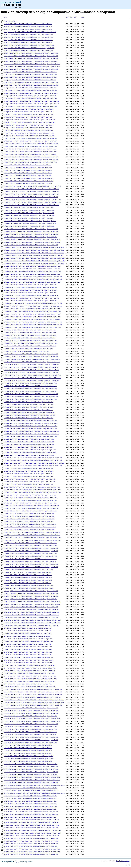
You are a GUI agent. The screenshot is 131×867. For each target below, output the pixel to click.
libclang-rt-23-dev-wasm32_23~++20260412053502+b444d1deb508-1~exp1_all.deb (33, 303)
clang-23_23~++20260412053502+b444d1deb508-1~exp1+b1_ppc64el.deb (29, 48)
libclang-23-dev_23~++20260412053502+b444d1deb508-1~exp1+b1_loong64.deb (32, 239)
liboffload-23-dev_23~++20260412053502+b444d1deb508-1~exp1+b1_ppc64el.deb (32, 540)
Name (5, 17)
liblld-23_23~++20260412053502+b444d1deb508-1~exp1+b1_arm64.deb (28, 404)
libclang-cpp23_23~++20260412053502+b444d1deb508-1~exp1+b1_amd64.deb (30, 285)
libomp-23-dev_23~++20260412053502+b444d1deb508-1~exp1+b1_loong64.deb (31, 564)
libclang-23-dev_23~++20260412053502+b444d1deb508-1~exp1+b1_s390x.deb (31, 245)
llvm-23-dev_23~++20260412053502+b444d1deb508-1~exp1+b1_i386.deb (29, 673)
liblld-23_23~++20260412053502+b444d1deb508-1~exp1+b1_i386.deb (28, 410)
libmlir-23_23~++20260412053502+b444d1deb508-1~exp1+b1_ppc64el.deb (30, 527)
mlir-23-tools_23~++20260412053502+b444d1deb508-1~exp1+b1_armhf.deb (30, 806)
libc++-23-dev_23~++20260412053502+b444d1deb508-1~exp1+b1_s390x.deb (30, 162)
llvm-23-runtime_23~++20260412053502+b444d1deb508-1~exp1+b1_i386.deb (30, 716)
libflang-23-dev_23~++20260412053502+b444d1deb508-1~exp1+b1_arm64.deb (31, 356)
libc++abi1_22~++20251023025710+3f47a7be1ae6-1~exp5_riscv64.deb (28, 207)
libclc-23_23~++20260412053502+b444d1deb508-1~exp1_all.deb (26, 351)
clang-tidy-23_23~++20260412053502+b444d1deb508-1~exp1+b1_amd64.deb (30, 72)
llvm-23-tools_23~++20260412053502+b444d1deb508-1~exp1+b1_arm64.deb (30, 729)
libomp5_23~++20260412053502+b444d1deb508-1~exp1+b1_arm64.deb (28, 577)
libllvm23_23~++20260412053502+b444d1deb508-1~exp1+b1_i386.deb (28, 476)
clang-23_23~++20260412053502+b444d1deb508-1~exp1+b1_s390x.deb (28, 50)
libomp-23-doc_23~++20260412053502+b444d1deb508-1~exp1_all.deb (28, 569)
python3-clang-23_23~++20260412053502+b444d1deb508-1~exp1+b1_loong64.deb (32, 830)
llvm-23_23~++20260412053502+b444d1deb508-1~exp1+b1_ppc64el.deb (28, 758)
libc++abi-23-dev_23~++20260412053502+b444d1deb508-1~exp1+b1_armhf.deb (31, 194)
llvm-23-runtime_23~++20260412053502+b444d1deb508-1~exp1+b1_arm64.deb (31, 710)
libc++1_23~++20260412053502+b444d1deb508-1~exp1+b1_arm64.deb (28, 170)
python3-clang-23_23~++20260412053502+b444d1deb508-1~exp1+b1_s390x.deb (31, 836)
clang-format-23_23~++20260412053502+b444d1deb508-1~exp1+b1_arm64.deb (31, 56)
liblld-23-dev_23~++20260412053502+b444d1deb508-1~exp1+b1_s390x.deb (30, 399)
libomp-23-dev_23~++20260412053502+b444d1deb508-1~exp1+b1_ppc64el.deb (31, 567)
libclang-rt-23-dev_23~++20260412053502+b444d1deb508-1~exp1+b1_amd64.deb (32, 311)
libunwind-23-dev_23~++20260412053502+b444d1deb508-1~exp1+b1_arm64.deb (31, 612)
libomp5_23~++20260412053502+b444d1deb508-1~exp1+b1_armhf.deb (28, 580)
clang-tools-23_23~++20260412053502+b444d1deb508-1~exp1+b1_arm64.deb (30, 93)
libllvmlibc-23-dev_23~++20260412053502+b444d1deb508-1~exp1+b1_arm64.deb (32, 490)
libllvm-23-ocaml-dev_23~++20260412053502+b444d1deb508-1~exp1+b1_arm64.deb (33, 460)
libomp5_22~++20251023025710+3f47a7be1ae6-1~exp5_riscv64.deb (27, 572)
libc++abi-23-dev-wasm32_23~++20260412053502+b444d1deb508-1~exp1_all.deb (32, 186)
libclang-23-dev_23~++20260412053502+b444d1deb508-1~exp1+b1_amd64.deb (31, 229)
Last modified (71, 17)
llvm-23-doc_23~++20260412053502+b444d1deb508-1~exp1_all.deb (27, 684)
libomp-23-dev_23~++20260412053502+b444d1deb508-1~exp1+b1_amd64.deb (30, 553)
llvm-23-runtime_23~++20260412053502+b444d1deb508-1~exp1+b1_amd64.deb (31, 708)
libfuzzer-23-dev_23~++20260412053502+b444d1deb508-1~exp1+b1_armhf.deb (31, 370)
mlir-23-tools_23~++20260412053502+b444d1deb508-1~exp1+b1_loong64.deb (31, 812)
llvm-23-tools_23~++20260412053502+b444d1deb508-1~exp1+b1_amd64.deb (30, 726)
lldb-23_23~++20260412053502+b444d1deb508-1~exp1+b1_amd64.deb (28, 647)
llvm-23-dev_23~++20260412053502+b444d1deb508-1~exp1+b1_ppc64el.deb (30, 679)
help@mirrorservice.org (123, 861)
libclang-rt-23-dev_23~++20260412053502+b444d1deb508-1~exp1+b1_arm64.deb (32, 314)
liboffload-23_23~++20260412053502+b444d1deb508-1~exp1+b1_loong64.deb (31, 548)
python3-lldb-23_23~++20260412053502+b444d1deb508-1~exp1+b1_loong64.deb (32, 849)
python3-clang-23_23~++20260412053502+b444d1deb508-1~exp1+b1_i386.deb (31, 828)
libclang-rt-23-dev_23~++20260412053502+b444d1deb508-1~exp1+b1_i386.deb (32, 319)
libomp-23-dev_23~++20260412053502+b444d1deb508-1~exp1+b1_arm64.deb (30, 556)
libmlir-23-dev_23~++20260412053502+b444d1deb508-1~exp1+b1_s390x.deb (30, 511)
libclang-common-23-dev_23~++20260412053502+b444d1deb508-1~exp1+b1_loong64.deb (34, 258)
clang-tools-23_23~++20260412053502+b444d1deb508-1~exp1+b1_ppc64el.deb (31, 104)
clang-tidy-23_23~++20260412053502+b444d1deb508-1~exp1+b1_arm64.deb (30, 74)
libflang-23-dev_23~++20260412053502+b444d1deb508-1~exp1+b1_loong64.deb (32, 359)
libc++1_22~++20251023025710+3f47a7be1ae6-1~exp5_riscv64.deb (27, 165)
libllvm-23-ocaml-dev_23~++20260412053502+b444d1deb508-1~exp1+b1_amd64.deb (33, 458)
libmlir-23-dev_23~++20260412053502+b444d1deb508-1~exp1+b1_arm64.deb (30, 498)
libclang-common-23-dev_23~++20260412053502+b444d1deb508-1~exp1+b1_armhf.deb (34, 253)
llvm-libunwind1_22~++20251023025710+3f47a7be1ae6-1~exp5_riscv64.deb (30, 764)
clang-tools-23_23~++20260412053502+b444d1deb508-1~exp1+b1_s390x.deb (30, 106)
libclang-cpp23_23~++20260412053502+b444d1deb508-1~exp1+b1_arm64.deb (30, 287)
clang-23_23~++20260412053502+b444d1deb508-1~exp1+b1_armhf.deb (28, 40)
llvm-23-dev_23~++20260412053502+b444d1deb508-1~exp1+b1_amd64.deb (29, 665)
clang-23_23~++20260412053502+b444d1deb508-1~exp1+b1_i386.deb (28, 42)
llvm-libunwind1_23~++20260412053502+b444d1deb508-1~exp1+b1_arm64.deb (31, 769)
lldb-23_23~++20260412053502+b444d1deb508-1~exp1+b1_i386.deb (27, 655)
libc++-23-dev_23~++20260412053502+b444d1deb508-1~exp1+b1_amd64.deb (30, 146)
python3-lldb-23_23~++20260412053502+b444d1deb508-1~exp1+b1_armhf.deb (31, 844)
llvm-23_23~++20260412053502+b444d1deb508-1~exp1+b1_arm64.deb (28, 748)
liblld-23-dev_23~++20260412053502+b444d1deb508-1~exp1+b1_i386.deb (30, 391)
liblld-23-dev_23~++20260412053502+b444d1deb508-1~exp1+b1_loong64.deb (31, 394)
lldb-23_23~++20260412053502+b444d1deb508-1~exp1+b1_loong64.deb (28, 657)
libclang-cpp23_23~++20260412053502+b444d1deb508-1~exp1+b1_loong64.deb (31, 295)
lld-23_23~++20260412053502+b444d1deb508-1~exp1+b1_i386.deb (27, 636)
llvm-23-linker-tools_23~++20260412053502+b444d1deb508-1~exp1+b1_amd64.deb (33, 689)
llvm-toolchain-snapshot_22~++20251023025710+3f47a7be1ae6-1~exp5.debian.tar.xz (34, 785)
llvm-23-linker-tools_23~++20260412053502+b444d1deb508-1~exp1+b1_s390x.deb (33, 705)
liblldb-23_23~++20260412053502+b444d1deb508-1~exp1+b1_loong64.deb (30, 450)
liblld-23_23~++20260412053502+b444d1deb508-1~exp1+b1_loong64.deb (29, 412)
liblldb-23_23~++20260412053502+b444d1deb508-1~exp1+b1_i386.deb (28, 447)
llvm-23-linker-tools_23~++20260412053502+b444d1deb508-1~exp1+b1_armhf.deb (33, 695)
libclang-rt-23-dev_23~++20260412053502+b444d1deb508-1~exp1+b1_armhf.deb (32, 317)
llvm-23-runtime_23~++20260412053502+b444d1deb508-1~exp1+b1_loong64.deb (32, 718)
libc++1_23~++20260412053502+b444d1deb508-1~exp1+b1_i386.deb (27, 175)
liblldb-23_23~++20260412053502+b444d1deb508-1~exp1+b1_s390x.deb (29, 455)
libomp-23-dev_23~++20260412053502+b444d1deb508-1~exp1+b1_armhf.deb (30, 559)
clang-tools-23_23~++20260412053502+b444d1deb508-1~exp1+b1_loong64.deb (31, 101)
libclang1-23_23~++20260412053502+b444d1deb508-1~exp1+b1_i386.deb (29, 338)
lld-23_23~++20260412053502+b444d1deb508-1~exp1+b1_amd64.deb (27, 628)
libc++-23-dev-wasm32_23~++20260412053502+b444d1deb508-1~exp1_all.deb (31, 144)
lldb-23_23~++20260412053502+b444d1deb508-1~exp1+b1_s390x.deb (28, 663)
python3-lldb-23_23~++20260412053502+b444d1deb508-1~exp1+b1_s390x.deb (31, 854)
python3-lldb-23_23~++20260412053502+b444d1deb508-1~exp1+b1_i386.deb (30, 846)
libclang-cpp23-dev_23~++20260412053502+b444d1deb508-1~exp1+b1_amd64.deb (32, 266)
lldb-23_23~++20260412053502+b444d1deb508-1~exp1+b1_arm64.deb (28, 649)
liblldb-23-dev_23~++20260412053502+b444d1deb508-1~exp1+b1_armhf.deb (30, 426)
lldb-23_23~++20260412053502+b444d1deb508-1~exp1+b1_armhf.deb (28, 652)
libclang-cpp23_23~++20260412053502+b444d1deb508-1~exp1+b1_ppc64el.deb (31, 298)
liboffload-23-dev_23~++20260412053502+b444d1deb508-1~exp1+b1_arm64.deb (32, 535)
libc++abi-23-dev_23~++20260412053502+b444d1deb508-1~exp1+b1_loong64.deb (32, 199)
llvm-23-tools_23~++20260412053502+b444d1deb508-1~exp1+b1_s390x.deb (30, 742)
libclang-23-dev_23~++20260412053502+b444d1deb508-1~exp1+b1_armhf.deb (31, 234)
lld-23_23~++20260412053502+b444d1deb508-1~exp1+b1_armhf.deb (27, 633)
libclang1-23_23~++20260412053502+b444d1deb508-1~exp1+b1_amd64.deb (30, 330)
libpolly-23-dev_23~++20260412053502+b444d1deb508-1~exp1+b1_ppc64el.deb (32, 604)
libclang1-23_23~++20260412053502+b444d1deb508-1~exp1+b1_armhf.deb (30, 335)
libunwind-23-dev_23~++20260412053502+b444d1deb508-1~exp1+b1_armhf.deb (31, 615)
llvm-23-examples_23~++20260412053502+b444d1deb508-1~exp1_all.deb (29, 687)
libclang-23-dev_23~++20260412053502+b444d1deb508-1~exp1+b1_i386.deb (30, 237)
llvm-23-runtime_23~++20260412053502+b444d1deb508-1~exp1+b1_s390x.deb (31, 724)
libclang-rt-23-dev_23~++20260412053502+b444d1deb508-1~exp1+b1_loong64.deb (33, 322)
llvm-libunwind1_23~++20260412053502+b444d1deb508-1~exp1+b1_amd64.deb (31, 766)
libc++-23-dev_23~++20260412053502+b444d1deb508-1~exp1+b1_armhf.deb (30, 152)
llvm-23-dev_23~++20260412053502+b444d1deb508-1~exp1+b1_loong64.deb (30, 676)
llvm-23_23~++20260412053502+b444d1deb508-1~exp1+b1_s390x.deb (28, 761)
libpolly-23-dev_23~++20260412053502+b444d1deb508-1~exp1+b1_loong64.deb (32, 601)
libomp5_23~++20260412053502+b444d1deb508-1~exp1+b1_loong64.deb (28, 585)
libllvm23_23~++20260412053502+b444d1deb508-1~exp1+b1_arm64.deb (28, 471)
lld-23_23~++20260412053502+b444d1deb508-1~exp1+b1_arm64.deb (27, 631)
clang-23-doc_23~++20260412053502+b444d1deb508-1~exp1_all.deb (28, 29)
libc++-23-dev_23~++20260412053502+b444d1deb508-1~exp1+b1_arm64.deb (30, 149)
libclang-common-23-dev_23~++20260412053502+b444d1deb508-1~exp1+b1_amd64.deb (34, 247)
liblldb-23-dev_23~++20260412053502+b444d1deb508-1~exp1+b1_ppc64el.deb (31, 434)
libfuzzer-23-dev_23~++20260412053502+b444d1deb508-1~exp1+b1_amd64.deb (31, 364)
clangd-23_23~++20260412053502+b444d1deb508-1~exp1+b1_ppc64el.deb (29, 122)
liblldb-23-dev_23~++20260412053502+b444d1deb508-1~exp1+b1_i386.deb (30, 428)
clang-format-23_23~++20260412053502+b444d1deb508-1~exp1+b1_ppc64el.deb (32, 66)
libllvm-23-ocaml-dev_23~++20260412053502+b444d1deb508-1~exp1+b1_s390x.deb (33, 466)
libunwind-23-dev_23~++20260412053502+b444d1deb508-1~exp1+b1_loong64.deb (32, 620)
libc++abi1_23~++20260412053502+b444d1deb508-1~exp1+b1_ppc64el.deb (30, 223)
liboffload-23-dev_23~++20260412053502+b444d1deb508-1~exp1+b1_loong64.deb (32, 537)
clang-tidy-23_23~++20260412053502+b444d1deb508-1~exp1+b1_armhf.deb (30, 77)
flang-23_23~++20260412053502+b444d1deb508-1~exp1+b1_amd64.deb (28, 128)
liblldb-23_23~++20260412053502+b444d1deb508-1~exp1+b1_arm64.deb (29, 442)
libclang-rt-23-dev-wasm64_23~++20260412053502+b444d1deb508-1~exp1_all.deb (33, 306)
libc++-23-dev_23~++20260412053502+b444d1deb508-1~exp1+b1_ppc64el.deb (31, 160)
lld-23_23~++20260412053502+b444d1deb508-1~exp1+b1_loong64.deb (28, 639)
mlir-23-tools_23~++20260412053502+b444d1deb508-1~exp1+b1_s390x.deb (30, 817)
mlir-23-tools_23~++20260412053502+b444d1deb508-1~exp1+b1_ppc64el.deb (31, 814)
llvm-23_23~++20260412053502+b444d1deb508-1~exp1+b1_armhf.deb (28, 750)
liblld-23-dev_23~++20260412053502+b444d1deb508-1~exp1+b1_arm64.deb (30, 386)
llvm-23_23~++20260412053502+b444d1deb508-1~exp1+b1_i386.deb (27, 753)
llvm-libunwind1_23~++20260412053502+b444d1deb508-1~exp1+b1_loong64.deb (32, 777)
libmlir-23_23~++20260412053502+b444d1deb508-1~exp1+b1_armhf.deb (29, 519)
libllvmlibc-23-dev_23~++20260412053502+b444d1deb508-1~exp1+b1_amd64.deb (32, 487)
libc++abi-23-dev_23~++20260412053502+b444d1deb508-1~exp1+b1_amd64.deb (31, 189)
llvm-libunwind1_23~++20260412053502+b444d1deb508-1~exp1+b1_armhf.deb (31, 772)
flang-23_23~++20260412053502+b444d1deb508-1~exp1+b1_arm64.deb (28, 130)
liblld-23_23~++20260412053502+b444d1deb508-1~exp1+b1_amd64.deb (28, 402)
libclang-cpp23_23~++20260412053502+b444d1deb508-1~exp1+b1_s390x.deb (30, 301)
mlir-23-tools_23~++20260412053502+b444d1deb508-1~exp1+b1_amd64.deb (30, 801)
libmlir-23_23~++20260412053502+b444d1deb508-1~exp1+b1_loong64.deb (30, 524)
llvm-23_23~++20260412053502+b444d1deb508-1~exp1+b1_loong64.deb (28, 756)
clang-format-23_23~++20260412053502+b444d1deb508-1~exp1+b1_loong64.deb (32, 64)
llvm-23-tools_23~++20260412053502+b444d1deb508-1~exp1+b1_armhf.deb (30, 732)
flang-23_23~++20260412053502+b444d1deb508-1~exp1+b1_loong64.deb (29, 133)
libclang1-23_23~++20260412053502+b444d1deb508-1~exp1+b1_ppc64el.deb (30, 343)
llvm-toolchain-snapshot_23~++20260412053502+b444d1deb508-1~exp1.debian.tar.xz (34, 793)
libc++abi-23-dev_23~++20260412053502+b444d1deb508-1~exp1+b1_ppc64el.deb (32, 202)
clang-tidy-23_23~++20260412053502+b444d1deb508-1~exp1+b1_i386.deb (30, 80)
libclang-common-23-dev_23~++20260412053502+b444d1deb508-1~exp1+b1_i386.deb (33, 255)
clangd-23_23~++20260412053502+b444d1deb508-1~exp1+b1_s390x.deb (28, 125)
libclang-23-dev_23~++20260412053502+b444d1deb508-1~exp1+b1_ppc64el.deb (32, 242)
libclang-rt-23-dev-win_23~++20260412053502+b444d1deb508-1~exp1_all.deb (32, 309)
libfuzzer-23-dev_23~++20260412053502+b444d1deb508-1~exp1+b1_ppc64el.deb (32, 378)
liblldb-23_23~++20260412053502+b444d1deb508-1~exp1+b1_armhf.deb (29, 444)
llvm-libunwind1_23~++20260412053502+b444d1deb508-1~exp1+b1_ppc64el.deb (32, 780)
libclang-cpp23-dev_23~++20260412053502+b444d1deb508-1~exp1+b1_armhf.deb (32, 271)
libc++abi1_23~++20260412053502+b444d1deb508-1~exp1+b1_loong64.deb (30, 221)
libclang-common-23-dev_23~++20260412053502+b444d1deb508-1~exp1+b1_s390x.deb (34, 263)
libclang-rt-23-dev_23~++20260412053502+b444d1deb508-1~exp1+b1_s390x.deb (32, 327)
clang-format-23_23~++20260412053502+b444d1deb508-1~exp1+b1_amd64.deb (31, 53)
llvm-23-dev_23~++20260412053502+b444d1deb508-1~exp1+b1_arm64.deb (29, 668)
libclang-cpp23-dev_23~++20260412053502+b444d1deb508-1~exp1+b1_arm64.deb (32, 269)
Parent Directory (10, 21)
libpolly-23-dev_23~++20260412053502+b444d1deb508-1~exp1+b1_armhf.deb (31, 596)
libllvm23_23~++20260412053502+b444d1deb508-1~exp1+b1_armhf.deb (28, 474)
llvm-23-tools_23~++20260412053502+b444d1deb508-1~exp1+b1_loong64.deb (31, 737)
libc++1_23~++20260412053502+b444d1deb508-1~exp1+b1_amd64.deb (28, 168)
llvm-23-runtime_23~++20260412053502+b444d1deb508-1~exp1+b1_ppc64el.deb (32, 721)
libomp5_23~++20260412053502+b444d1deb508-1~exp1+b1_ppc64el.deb (28, 588)
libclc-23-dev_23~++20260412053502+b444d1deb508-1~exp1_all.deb (28, 349)
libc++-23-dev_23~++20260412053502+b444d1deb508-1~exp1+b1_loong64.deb (31, 157)
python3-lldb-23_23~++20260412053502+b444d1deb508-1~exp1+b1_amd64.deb (31, 838)
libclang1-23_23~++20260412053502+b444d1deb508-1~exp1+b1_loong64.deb (30, 341)
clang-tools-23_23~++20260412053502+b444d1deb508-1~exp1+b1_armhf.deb (30, 96)
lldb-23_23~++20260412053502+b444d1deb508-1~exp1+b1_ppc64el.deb (28, 660)
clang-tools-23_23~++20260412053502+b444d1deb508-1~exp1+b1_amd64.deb (30, 90)
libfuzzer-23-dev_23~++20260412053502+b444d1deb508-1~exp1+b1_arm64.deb (31, 367)
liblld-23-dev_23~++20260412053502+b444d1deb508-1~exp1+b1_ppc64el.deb (31, 396)
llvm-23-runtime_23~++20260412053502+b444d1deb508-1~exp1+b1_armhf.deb (31, 713)
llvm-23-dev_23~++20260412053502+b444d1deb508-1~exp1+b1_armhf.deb (29, 671)
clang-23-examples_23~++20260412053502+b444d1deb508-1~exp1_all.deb (30, 32)
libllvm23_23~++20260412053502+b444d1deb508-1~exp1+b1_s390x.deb (28, 484)
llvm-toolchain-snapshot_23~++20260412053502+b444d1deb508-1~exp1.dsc (30, 796)
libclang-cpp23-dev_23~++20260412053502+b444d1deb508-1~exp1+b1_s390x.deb (32, 282)
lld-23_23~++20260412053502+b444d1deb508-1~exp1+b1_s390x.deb (27, 644)
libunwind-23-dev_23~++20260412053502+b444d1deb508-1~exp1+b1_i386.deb (31, 617)
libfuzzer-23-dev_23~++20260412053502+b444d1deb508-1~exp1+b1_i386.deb (31, 372)
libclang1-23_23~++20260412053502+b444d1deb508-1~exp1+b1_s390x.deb (30, 346)
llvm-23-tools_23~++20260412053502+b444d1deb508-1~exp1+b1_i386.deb (30, 734)
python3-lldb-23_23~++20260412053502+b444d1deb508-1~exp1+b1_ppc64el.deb (32, 852)
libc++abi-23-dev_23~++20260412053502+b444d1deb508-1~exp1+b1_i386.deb (31, 197)
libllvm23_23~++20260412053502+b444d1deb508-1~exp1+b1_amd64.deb (28, 468)
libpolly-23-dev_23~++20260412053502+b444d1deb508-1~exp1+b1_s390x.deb (31, 607)
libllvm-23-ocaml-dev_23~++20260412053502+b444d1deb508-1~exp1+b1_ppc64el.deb (34, 463)
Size (82, 17)
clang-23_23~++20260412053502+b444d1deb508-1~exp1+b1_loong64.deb (29, 45)
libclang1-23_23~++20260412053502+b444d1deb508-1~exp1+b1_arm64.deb (30, 333)
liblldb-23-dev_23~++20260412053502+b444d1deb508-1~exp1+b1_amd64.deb (30, 420)
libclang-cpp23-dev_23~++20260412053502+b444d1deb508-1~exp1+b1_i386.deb (32, 274)
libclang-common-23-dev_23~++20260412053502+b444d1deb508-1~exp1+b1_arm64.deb (34, 250)
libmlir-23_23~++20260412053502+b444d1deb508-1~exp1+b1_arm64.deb (29, 516)
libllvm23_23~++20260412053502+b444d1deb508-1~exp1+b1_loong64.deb (29, 479)
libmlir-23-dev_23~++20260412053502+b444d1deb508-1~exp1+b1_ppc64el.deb (31, 508)
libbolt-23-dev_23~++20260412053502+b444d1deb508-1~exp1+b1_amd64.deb (30, 138)
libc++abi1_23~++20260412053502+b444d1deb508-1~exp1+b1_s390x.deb (29, 226)
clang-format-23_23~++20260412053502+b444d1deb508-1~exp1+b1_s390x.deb (31, 69)
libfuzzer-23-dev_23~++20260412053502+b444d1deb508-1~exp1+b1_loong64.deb (32, 375)
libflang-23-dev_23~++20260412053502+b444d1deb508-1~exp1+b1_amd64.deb (31, 354)
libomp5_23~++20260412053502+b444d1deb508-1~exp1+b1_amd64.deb (28, 575)
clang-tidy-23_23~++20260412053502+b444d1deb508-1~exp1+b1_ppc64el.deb (31, 85)
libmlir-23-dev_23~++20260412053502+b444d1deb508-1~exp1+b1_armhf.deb (30, 500)
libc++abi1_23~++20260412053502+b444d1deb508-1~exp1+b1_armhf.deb (29, 215)
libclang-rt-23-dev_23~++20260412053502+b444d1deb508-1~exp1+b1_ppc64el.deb (33, 325)
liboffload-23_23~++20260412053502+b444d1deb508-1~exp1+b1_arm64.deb (30, 545)
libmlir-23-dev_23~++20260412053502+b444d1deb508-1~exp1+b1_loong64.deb (31, 506)
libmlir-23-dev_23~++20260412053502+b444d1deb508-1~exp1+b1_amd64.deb (30, 495)
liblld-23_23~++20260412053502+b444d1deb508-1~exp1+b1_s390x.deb (28, 418)
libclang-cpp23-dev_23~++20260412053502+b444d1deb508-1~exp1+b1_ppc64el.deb (33, 279)
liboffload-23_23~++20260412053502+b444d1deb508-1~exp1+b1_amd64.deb (30, 543)
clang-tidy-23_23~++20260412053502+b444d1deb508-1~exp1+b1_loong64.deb (31, 82)
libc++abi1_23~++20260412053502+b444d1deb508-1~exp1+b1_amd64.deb (29, 210)
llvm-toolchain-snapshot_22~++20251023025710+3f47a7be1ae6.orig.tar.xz (31, 790)
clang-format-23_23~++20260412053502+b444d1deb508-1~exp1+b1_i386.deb (30, 61)
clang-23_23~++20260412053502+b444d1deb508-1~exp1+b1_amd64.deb (28, 34)
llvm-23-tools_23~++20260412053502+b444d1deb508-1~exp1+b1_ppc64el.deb (31, 740)
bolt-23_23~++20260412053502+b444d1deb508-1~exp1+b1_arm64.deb (28, 26)
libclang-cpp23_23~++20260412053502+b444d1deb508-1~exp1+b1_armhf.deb (30, 290)
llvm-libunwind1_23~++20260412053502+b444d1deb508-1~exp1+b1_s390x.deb (31, 782)
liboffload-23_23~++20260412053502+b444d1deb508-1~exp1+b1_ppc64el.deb (31, 551)
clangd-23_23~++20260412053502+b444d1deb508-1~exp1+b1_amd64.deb (28, 109)
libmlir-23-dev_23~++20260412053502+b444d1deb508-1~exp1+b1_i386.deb (30, 503)
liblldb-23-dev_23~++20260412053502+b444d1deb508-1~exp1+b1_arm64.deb (30, 423)
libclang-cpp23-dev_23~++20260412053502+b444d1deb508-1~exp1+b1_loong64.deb (33, 277)
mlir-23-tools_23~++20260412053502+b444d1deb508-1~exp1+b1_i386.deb (30, 809)
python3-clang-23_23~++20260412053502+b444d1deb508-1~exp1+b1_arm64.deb (31, 822)
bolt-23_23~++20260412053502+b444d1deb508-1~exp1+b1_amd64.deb (28, 24)
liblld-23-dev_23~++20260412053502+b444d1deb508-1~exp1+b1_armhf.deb (30, 388)
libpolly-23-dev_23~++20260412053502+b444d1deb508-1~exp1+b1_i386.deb (30, 599)
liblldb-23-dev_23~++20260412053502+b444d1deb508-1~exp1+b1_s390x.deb (30, 436)
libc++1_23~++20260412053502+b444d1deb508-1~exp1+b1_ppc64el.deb (28, 181)
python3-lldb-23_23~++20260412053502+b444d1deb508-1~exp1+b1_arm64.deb (31, 841)
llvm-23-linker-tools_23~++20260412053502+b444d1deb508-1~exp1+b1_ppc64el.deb (34, 703)
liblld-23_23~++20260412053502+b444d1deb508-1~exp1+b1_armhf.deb (28, 407)
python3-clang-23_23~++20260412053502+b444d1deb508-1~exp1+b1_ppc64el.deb (32, 833)
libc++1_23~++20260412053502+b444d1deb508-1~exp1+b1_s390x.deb (28, 183)
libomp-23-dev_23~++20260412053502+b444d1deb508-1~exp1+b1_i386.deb (30, 561)
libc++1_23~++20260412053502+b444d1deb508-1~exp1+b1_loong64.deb (28, 178)
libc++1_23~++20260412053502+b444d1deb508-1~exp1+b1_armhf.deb (28, 173)
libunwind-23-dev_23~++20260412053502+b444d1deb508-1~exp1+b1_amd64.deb (31, 609)
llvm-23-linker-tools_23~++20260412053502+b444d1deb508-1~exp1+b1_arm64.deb (33, 692)
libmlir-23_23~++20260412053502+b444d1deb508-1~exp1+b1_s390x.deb (29, 529)
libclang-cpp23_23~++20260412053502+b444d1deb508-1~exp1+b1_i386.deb (30, 293)
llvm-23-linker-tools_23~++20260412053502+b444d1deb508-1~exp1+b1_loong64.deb (34, 700)
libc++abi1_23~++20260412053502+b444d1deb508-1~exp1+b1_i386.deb (28, 218)
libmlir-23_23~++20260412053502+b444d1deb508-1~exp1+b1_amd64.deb (29, 514)
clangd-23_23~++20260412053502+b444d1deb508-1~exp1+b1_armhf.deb (28, 114)
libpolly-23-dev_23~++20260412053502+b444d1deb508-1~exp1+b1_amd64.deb (31, 591)
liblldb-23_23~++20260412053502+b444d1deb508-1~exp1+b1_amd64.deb (29, 439)
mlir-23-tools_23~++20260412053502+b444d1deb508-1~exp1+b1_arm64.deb (30, 804)
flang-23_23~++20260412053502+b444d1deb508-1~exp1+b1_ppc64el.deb (29, 136)
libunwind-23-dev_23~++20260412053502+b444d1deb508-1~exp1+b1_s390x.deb (31, 625)
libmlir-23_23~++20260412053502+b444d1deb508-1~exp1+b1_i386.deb (28, 522)
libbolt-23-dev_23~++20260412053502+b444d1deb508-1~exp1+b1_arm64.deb (30, 141)
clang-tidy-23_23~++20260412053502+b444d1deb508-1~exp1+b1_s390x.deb (30, 88)
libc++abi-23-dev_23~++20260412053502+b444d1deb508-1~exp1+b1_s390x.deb (31, 205)
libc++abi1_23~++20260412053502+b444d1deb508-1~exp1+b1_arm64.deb (29, 213)
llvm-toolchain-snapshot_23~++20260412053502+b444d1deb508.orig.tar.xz (31, 798)
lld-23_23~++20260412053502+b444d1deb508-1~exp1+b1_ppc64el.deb (28, 641)
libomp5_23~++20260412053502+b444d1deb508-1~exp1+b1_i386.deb (27, 583)
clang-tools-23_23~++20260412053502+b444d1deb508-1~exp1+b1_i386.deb (30, 98)
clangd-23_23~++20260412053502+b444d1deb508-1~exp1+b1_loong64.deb (29, 120)
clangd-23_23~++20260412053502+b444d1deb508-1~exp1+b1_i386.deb (28, 117)
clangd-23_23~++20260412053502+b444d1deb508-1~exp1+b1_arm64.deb (28, 112)
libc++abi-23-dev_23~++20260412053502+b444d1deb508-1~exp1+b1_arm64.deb (31, 191)
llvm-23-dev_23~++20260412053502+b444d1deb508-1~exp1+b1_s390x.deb (29, 681)
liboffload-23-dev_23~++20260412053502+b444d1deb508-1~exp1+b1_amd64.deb (32, 532)
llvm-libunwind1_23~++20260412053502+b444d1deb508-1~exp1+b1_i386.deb (30, 774)
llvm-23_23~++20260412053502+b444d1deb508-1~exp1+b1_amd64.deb (28, 745)
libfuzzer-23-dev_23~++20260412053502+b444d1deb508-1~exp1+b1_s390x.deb (31, 380)
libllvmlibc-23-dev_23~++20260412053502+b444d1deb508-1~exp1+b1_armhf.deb (32, 492)
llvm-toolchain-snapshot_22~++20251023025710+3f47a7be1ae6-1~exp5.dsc (30, 788)
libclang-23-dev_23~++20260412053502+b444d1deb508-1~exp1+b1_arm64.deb (31, 231)
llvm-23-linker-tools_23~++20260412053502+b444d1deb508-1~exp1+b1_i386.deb (32, 697)
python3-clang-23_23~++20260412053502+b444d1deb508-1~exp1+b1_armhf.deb (31, 825)
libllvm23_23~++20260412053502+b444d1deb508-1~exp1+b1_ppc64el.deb (29, 482)
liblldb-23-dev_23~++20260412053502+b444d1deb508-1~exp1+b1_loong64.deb (31, 431)
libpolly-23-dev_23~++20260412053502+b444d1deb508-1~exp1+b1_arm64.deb (31, 593)
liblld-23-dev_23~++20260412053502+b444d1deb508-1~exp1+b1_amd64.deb (30, 383)
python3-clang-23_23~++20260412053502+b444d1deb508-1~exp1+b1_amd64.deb (31, 820)
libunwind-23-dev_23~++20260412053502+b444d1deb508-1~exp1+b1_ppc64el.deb (32, 623)
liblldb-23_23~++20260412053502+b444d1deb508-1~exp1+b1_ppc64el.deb (30, 452)
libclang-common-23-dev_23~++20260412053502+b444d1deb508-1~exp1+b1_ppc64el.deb (34, 261)
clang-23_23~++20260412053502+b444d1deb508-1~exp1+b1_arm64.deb (28, 37)
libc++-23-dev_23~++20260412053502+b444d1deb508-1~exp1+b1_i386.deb (30, 154)
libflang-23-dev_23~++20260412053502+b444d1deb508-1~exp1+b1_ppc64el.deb (32, 362)
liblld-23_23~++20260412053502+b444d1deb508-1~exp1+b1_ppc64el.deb (29, 415)
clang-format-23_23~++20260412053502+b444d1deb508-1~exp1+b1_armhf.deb (31, 58)
